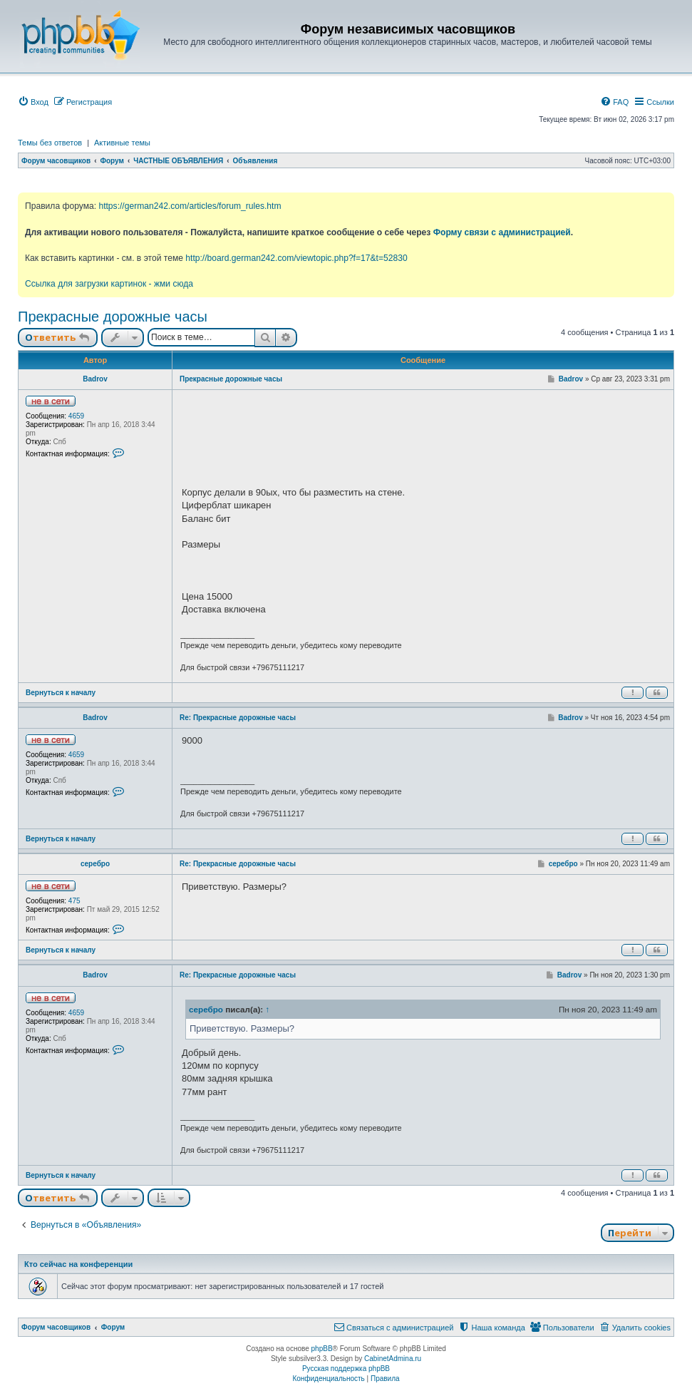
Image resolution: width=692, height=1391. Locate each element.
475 (74, 901)
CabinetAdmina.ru (392, 1358)
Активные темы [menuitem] (122, 142)
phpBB (322, 1348)
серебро (95, 864)
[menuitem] (33, 102)
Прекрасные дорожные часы (112, 316)
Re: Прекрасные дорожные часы (238, 718)
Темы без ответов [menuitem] (50, 142)
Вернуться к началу (60, 693)
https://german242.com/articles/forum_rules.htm (189, 206)
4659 (76, 416)
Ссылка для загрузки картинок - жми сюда (109, 284)
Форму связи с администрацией (502, 232)
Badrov (95, 379)
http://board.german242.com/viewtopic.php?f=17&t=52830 (296, 258)
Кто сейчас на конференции (78, 1264)
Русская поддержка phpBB (346, 1368)
